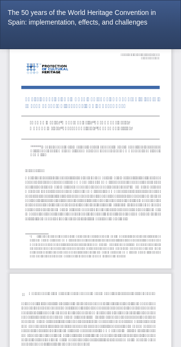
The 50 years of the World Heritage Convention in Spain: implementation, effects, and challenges (82, 17)
